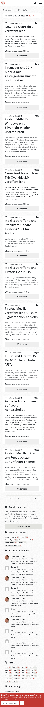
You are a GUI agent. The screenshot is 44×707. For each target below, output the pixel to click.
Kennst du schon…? (26, 540)
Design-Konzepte (12, 537)
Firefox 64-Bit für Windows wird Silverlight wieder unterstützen (17, 125)
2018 (8, 673)
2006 (8, 681)
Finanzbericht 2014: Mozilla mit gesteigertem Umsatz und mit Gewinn (20, 73)
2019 (34, 670)
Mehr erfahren (23, 526)
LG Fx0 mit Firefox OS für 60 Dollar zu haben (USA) (21, 360)
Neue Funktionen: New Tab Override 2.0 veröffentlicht (22, 177)
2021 (17, 670)
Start (5, 10)
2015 (34, 673)
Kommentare (11, 542)
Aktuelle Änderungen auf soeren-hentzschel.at (20, 405)
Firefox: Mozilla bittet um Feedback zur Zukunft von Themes (20, 457)
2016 (25, 673)
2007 (31, 678)
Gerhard (14, 567)
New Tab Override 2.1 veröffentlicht (20, 29)
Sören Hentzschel (18, 556)
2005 (15, 681)
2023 (33, 667)
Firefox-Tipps (11, 540)
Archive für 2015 (14, 10)
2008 (24, 678)
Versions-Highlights (13, 545)
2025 (16, 667)
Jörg (12, 651)
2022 (8, 670)
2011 (34, 676)
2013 (17, 676)
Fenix (24, 537)
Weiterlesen (22, 55)
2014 (8, 676)
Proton (22, 542)
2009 (17, 678)
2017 (17, 673)
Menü (40, 1)
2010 (8, 678)
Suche (34, 2)
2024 (25, 667)
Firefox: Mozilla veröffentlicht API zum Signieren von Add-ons (21, 312)
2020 (25, 670)
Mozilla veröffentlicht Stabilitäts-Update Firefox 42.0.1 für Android (20, 227)
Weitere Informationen (10, 703)
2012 (25, 676)
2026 (8, 667)
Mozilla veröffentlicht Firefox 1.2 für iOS (20, 270)
